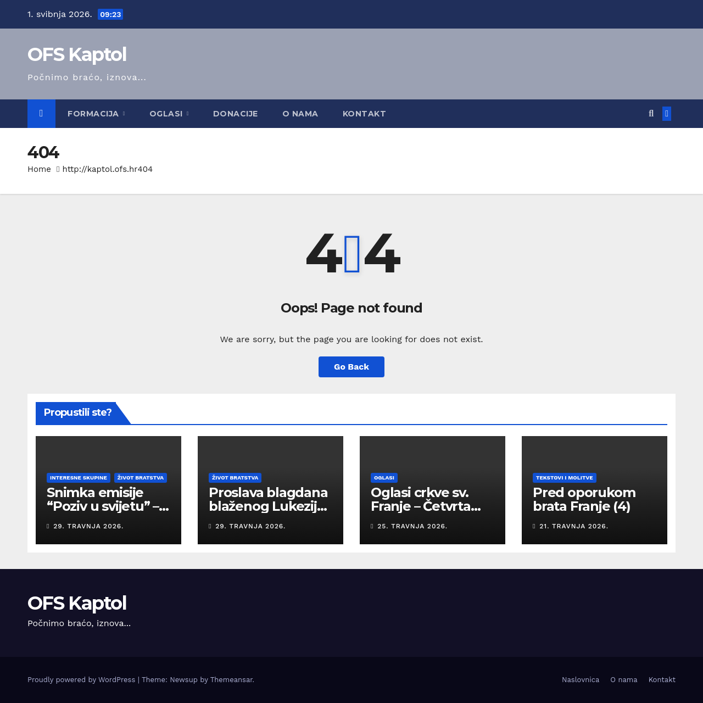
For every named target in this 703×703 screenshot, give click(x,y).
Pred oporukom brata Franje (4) (584, 499)
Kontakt (365, 114)
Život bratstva (141, 478)
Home (39, 169)
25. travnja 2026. (412, 526)
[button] (651, 113)
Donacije (235, 114)
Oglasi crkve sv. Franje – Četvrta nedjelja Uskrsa (421, 506)
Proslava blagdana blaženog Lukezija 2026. (268, 506)
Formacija (94, 114)
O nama (300, 114)
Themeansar (231, 680)
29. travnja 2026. (88, 526)
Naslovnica (580, 680)
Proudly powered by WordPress (82, 680)
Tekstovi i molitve (564, 478)
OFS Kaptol (76, 54)
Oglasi (167, 114)
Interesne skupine (78, 478)
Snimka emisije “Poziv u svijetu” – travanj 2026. (103, 506)
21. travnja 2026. (574, 526)
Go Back (352, 366)
